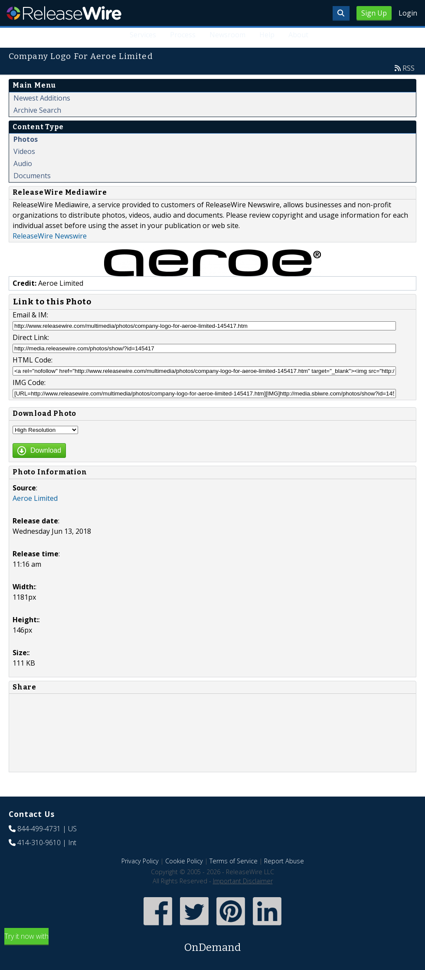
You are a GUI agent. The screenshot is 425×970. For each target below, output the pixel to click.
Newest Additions (41, 98)
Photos (25, 139)
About (298, 34)
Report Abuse (284, 861)
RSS (408, 68)
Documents (32, 175)
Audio (22, 163)
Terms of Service (233, 861)
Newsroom (227, 34)
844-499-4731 (39, 828)
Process (183, 34)
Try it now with (212, 943)
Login (408, 13)
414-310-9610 (39, 842)
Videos (24, 151)
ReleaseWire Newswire (50, 236)
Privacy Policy (140, 861)
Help (267, 34)
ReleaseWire (64, 13)
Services (143, 34)
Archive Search (37, 110)
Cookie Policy (184, 861)
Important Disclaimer (243, 881)
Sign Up (374, 13)
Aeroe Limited (35, 498)
